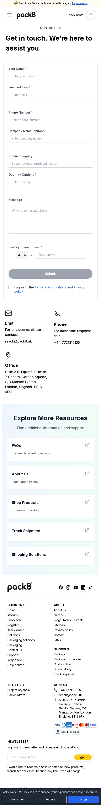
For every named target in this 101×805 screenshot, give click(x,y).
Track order (15, 630)
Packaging (14, 645)
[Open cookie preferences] (51, 799)
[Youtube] (76, 587)
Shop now (14, 620)
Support (12, 655)
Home (11, 610)
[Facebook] (61, 587)
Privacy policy (63, 630)
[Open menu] (9, 15)
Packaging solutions (21, 640)
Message (15, 200)
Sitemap (59, 625)
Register (13, 625)
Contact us (14, 650)
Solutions (13, 635)
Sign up (83, 757)
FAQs (57, 640)
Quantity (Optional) (22, 174)
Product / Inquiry (20, 156)
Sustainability (62, 669)
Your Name (17, 68)
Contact (59, 635)
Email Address (20, 87)
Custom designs (65, 664)
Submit (50, 274)
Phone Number (20, 112)
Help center (15, 665)
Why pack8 (15, 660)
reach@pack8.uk (18, 341)
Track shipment (64, 674)
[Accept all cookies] (83, 799)
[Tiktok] (91, 587)
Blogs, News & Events (69, 620)
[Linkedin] (83, 587)
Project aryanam (18, 690)
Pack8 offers (16, 695)
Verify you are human (25, 247)
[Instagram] (68, 587)
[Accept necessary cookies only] (17, 799)
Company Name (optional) (28, 131)
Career (58, 615)
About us (13, 615)
